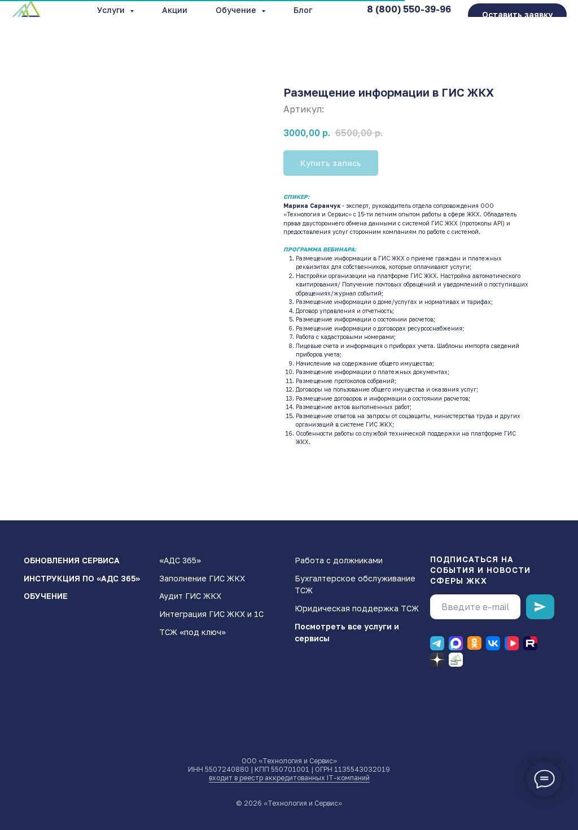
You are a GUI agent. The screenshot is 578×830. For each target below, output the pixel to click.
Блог (303, 10)
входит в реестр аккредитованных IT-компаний (289, 777)
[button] (517, 14)
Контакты (257, 19)
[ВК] (493, 643)
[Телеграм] (437, 643)
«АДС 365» (180, 560)
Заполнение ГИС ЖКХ (202, 578)
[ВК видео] (512, 643)
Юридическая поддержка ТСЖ (357, 608)
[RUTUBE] (530, 643)
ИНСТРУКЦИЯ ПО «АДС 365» (82, 578)
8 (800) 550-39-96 (409, 9)
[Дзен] (437, 660)
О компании (185, 19)
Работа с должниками (339, 560)
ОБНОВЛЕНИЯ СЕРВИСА (72, 560)
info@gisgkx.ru (419, 20)
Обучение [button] (237, 10)
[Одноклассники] (474, 643)
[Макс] (456, 643)
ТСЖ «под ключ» (192, 632)
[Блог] (456, 660)
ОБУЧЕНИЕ (46, 596)
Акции (174, 10)
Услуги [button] (112, 10)
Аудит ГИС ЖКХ (190, 596)
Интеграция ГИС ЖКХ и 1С (211, 614)
